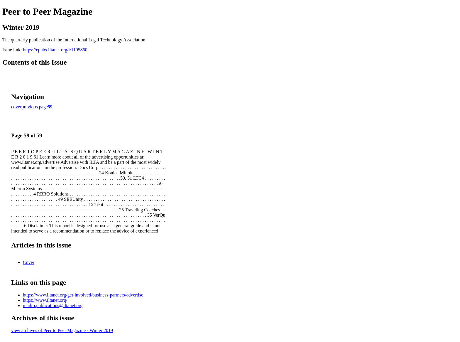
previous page (35, 106)
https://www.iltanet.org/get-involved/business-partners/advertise (83, 294)
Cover (28, 262)
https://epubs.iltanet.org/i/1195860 (55, 49)
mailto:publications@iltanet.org (52, 305)
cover (16, 106)
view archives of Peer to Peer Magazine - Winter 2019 (62, 330)
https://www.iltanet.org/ (45, 300)
